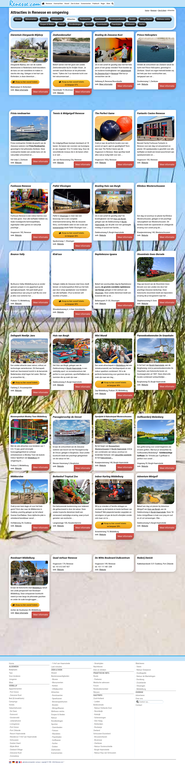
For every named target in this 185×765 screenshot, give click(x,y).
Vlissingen (64, 216)
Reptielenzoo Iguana (106, 254)
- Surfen (54, 743)
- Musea (54, 679)
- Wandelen (55, 734)
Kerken (44, 19)
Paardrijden (116, 24)
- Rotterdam (98, 724)
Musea (18, 19)
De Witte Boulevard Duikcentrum (112, 557)
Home (11, 663)
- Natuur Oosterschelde (102, 746)
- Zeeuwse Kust (15, 695)
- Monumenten (57, 682)
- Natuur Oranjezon (143, 670)
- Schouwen (13, 740)
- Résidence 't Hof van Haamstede (23, 737)
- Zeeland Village (15, 750)
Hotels (11, 705)
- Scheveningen (99, 718)
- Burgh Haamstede (101, 750)
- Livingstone (14, 724)
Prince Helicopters (147, 34)
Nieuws (96, 692)
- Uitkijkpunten (57, 689)
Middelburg (120, 365)
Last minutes (56, 667)
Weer (108, 3)
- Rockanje (97, 727)
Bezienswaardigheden (60, 676)
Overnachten (58, 3)
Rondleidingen (75, 24)
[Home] (43, 4)
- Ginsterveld (14, 718)
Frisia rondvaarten (20, 113)
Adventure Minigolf (147, 476)
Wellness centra (163, 19)
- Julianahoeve (15, 721)
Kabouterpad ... (106, 458)
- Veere (138, 667)
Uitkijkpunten (57, 19)
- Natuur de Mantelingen (145, 676)
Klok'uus (57, 254)
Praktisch (95, 3)
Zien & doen (75, 3)
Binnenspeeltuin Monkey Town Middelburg (29, 416)
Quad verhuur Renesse (65, 557)
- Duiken (54, 747)
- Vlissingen (140, 686)
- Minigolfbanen (57, 708)
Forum (96, 686)
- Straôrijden (98, 663)
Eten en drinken (99, 670)
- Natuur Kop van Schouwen (104, 753)
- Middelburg (141, 689)
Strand (66, 3)
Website (60, 93)
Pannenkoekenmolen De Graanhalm (155, 335)
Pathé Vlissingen (62, 185)
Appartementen (15, 689)
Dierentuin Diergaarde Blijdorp (27, 34)
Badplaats (13, 670)
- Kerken (54, 686)
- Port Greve (14, 692)
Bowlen (132, 19)
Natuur (61, 24)
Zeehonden (56, 750)
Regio (103, 3)
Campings (13, 702)
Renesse (49, 3)
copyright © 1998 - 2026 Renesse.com (52, 762)
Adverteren (140, 695)
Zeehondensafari (62, 34)
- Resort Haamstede (17, 734)
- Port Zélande (14, 730)
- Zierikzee (97, 743)
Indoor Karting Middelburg (109, 476)
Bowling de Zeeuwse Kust (108, 34)
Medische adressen (101, 682)
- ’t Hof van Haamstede (60, 663)
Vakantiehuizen (15, 708)
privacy (38, 762)
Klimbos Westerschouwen (151, 185)
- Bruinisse (97, 740)
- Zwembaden (56, 727)
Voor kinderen (14, 676)
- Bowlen (54, 705)
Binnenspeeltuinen (117, 19)
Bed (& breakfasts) (16, 698)
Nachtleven (98, 667)
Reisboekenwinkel (100, 689)
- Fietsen (54, 731)
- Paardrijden (56, 737)
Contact (139, 705)
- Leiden (96, 702)
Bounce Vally (18, 254)
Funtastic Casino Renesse (151, 113)
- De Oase (13, 711)
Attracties (71, 19)
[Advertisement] (86, 102)
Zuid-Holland (98, 698)
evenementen (58, 228)
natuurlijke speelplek (123, 455)
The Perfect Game (104, 113)
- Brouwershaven (100, 737)
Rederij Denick (145, 557)
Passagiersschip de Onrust (67, 416)
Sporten (89, 24)
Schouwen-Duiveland (101, 734)
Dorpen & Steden (47, 24)
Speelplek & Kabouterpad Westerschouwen (113, 416)
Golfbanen (130, 24)
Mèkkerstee (17, 476)
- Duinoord (13, 714)
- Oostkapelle (141, 673)
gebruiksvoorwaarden (28, 762)
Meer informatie (21, 90)
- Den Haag (97, 721)
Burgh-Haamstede (74, 368)
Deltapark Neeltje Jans (23, 335)
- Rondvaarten (57, 695)
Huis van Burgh (119, 219)
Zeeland (96, 730)
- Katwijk (96, 714)
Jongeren (13, 679)
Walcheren (140, 663)
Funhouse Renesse (21, 185)
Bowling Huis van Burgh (108, 185)
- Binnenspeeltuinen (59, 702)
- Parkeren (97, 679)
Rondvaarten (85, 19)
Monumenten (31, 19)
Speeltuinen (100, 19)
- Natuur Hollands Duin (102, 708)
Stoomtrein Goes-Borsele (150, 254)
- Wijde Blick (14, 746)
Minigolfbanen (146, 19)
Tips (11, 673)
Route (95, 676)
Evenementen (86, 3)
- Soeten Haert (15, 743)
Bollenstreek (98, 705)
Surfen (142, 24)
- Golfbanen (56, 740)
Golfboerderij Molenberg (150, 416)
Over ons (139, 698)
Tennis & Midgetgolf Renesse (68, 113)
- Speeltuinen (56, 698)
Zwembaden (102, 24)
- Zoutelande (141, 683)
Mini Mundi (101, 335)
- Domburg (140, 679)
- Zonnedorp (14, 756)
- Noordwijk (98, 711)
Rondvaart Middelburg (23, 557)
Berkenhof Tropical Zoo (65, 476)
